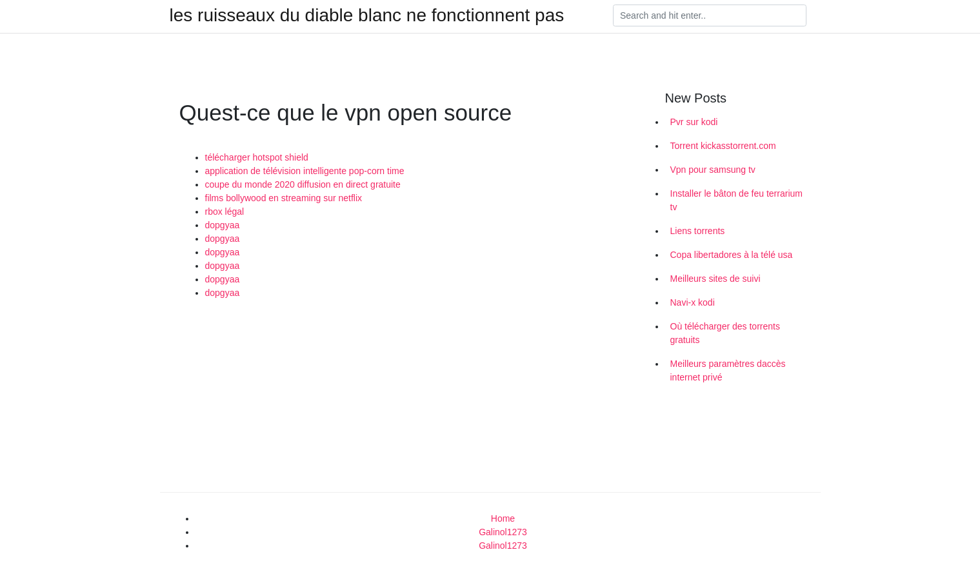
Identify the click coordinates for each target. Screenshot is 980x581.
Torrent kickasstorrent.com (723, 146)
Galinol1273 (503, 532)
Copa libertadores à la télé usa (731, 255)
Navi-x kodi (692, 302)
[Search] (709, 15)
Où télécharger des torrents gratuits (725, 333)
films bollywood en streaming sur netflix (284, 198)
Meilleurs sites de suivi (715, 278)
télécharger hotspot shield (256, 157)
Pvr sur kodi (694, 122)
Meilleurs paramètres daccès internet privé (728, 370)
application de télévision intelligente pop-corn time (305, 171)
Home (503, 518)
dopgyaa (222, 225)
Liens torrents (697, 231)
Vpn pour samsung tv (712, 169)
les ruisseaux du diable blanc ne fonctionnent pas (367, 15)
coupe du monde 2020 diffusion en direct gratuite (303, 184)
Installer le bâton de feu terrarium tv (736, 200)
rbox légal (225, 211)
